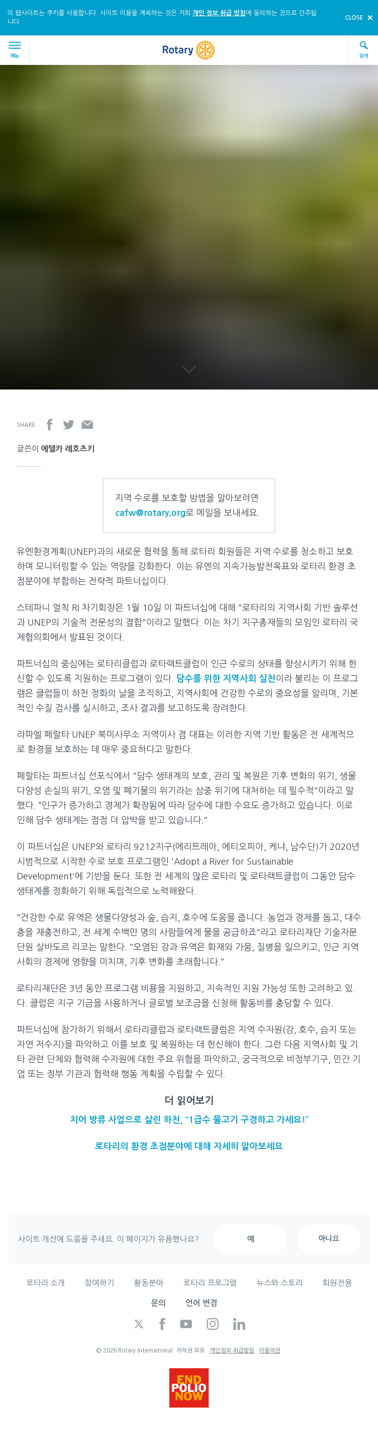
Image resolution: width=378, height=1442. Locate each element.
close (354, 18)
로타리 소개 (45, 1283)
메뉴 (16, 50)
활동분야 (148, 1283)
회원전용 (337, 1283)
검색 (363, 49)
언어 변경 (201, 1303)
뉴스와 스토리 (279, 1283)
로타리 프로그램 (210, 1283)
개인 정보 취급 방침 (219, 13)
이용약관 (270, 1350)
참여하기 (99, 1283)
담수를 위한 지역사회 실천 (226, 678)
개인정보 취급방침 (232, 1350)
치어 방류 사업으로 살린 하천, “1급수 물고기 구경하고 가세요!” (189, 1119)
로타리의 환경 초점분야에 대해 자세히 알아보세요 (189, 1146)
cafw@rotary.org (150, 513)
